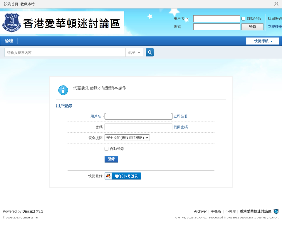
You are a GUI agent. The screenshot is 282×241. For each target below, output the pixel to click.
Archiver (200, 211)
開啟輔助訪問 (270, 4)
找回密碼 (275, 18)
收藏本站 (28, 4)
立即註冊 (275, 27)
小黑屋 (230, 211)
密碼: (99, 127)
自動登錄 (251, 18)
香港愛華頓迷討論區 (255, 211)
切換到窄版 (275, 4)
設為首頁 (11, 4)
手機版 (216, 211)
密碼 (177, 27)
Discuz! (28, 211)
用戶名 (179, 18)
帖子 (131, 53)
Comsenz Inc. (29, 217)
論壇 (9, 40)
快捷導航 (261, 41)
